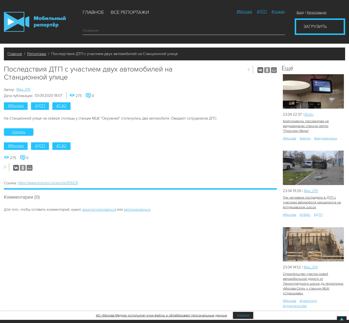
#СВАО (305, 215)
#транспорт (308, 301)
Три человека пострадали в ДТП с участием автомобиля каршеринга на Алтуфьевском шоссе (312, 202)
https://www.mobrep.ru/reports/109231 (48, 183)
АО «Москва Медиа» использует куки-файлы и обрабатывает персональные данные (161, 315)
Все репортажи (130, 12)
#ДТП (262, 11)
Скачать (18, 132)
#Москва (244, 11)
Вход (300, 12)
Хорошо (243, 315)
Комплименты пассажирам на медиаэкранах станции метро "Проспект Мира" (306, 126)
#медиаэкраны (325, 138)
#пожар (278, 11)
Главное (93, 12)
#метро (305, 138)
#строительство (295, 306)
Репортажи (36, 53)
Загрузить (315, 26)
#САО (61, 105)
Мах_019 (23, 89)
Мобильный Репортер (35, 22)
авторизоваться (137, 209)
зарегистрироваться (99, 209)
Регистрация (316, 12)
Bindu (308, 114)
